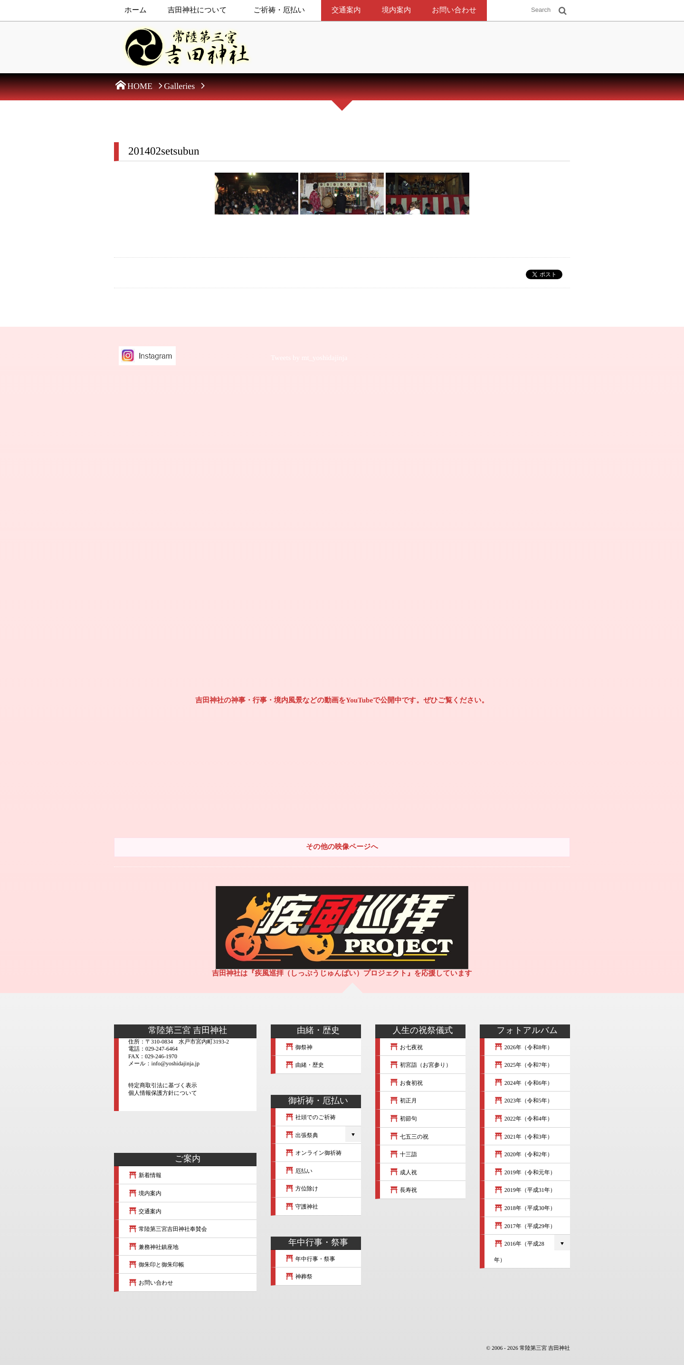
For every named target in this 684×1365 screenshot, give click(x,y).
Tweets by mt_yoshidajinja (309, 358)
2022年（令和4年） (523, 1118)
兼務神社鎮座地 (153, 1247)
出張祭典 (301, 1135)
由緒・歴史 (304, 1065)
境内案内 (396, 10)
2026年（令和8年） (523, 1047)
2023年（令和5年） (523, 1100)
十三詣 (403, 1154)
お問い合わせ (454, 10)
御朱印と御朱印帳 (156, 1264)
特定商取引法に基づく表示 (162, 1085)
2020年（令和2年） (523, 1154)
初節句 (403, 1118)
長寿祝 (403, 1190)
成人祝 (403, 1172)
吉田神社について (197, 10)
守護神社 (301, 1206)
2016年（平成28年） (519, 1251)
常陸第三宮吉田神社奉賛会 (167, 1229)
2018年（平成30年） (525, 1208)
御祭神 (299, 1047)
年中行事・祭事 (310, 1259)
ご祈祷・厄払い (279, 10)
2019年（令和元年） (525, 1172)
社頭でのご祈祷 (310, 1117)
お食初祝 (406, 1083)
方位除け (301, 1188)
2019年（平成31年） (525, 1190)
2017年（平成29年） (525, 1226)
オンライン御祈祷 (313, 1153)
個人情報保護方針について (162, 1093)
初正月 (403, 1100)
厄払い (299, 1171)
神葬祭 (299, 1276)
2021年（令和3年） (523, 1136)
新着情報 (145, 1175)
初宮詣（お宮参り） (420, 1065)
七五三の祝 (409, 1136)
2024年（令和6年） (523, 1083)
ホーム (135, 10)
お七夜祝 (406, 1047)
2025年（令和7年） (523, 1065)
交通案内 (346, 10)
